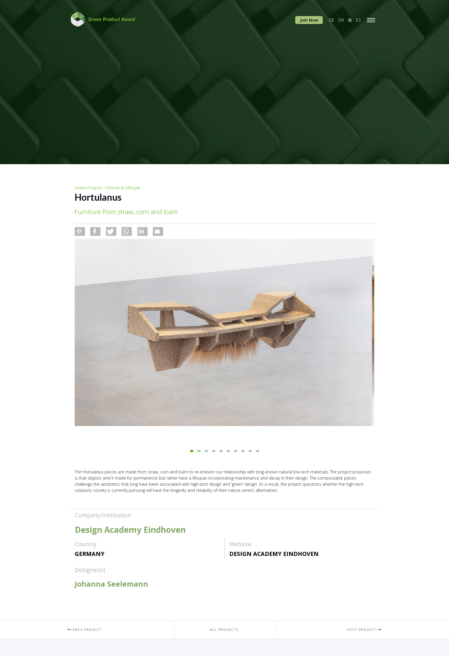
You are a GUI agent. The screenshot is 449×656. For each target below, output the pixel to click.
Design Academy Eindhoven (274, 554)
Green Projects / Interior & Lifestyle (107, 187)
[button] (80, 231)
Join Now (309, 20)
